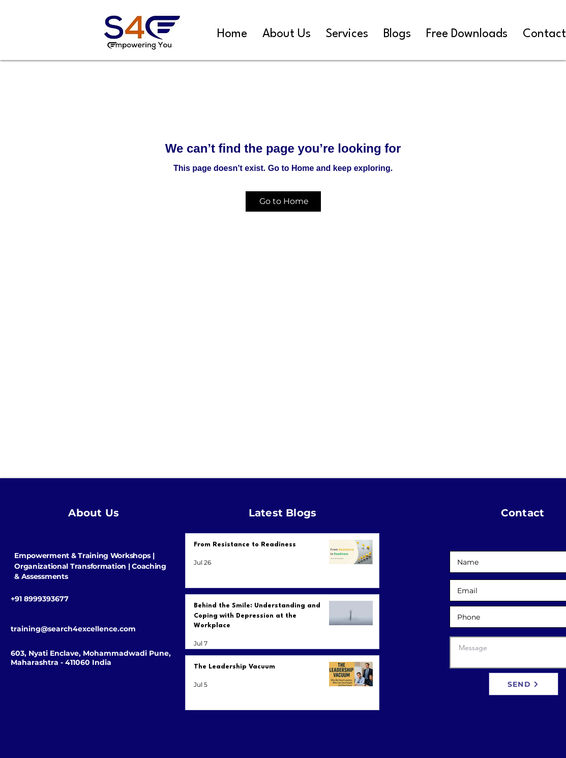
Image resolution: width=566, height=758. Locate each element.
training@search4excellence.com (73, 628)
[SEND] (523, 684)
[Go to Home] (283, 201)
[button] (347, 34)
